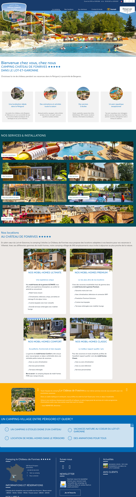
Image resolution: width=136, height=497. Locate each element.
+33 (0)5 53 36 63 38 (33, 430)
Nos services (107, 155)
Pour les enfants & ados (11, 179)
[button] (35, 390)
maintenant (127, 9)
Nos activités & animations (56, 179)
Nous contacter (32, 436)
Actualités (108, 419)
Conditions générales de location (55, 481)
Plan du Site (7, 481)
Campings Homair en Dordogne (101, 481)
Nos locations (74, 155)
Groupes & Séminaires (121, 481)
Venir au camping (33, 433)
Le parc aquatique (9, 155)
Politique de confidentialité (78, 481)
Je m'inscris (70, 453)
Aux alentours (96, 179)
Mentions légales (36, 481)
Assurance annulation (21, 481)
